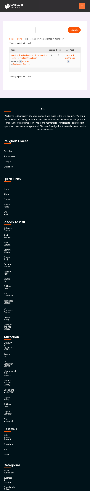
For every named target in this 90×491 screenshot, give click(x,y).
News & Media (10, 448)
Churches (8, 167)
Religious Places (11, 224)
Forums (19, 39)
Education (8, 422)
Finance (7, 432)
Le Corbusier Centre (13, 280)
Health (7, 442)
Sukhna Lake (10, 265)
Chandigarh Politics (13, 406)
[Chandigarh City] (14, 6)
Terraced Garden (12, 249)
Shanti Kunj (9, 244)
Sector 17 (8, 260)
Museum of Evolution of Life (17, 305)
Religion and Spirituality (15, 453)
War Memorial (10, 270)
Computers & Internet (14, 417)
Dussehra (8, 370)
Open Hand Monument (14, 330)
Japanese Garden (12, 275)
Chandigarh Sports (12, 412)
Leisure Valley (10, 285)
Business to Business (21, 64)
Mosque (7, 161)
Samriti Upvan (10, 239)
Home (11, 39)
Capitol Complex (11, 346)
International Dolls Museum (17, 320)
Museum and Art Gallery (15, 291)
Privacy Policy (10, 204)
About (7, 194)
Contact (7, 199)
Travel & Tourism (12, 468)
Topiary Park (10, 255)
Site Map (8, 210)
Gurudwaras (9, 156)
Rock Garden (10, 229)
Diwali (6, 380)
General (7, 437)
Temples (8, 151)
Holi (5, 375)
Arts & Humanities (12, 396)
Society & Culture (12, 458)
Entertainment (11, 427)
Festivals (8, 463)
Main (6, 473)
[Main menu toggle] (82, 6)
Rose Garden (10, 234)
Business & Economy (13, 401)
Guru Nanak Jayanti (13, 365)
